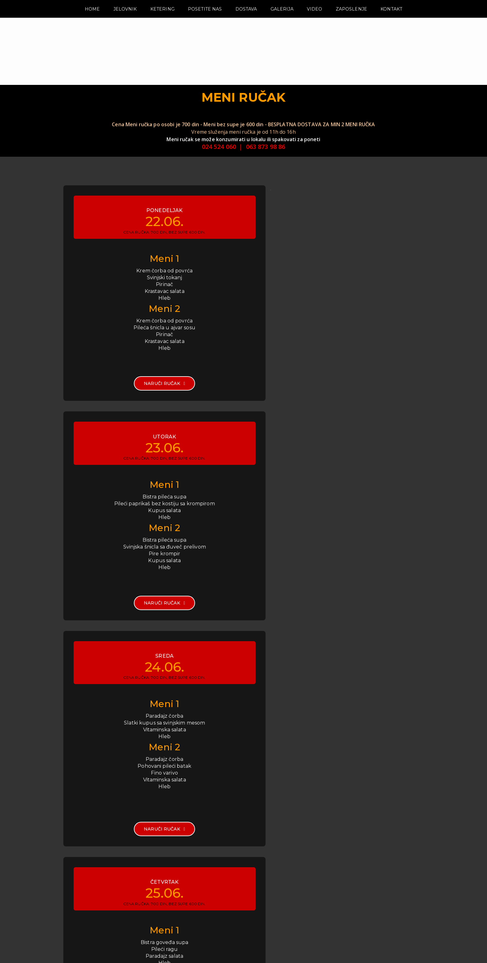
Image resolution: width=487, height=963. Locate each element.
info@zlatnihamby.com (289, 911)
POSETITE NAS (205, 21)
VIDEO (314, 21)
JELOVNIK (125, 21)
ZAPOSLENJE (351, 21)
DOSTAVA (246, 21)
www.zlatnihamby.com (290, 918)
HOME (92, 21)
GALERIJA (282, 21)
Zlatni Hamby (409, 950)
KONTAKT (391, 21)
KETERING (162, 21)
